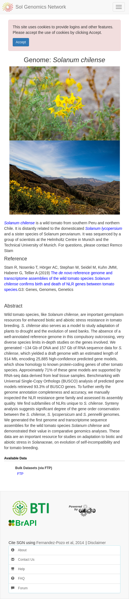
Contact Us (23, 560)
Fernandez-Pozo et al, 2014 (60, 542)
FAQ (18, 578)
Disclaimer (97, 542)
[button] (119, 458)
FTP (20, 474)
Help (18, 569)
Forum (19, 588)
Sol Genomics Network (40, 7)
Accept (21, 42)
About (19, 550)
